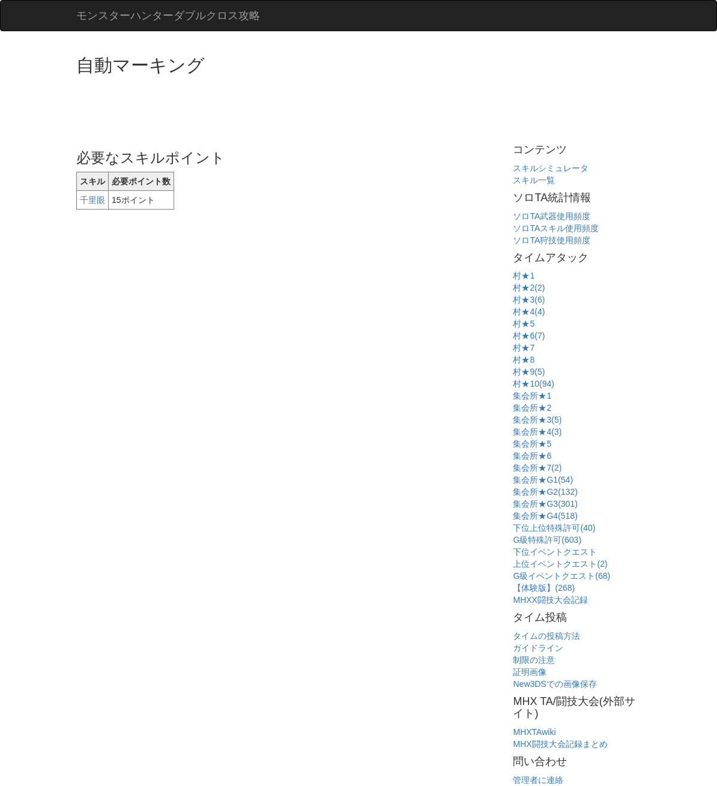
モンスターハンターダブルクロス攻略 (168, 16)
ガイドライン (538, 648)
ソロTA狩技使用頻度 (551, 240)
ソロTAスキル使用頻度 (556, 228)
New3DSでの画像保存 (554, 684)
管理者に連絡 (538, 780)
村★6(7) (529, 335)
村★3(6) (529, 299)
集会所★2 (532, 408)
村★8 (523, 359)
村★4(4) (529, 311)
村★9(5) (529, 371)
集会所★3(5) (537, 420)
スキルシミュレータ (550, 168)
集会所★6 (532, 456)
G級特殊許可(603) (547, 540)
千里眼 (92, 200)
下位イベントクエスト (555, 552)
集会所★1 (532, 396)
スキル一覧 (534, 180)
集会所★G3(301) (545, 504)
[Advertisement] (294, 108)
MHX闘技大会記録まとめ (560, 744)
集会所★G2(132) (545, 492)
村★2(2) (529, 287)
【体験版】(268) (544, 588)
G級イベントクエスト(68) (561, 576)
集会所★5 (532, 444)
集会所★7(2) (537, 468)
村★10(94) (533, 383)
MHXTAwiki (534, 732)
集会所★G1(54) (543, 480)
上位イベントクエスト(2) (560, 564)
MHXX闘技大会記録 (550, 600)
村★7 (523, 347)
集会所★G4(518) (545, 516)
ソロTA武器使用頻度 (551, 216)
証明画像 (529, 672)
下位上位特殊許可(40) (554, 528)
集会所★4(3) (537, 432)
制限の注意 (534, 660)
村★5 (523, 323)
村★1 (523, 275)
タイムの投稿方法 (546, 636)
